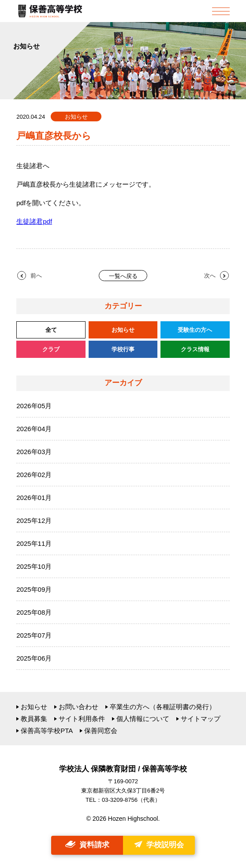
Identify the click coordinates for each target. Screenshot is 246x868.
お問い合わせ (78, 706)
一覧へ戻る (123, 276)
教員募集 (34, 718)
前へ (36, 275)
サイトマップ (200, 718)
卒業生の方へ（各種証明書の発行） (163, 706)
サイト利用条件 (82, 718)
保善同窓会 (100, 730)
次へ (210, 275)
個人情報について (142, 718)
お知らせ (34, 706)
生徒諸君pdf (34, 221)
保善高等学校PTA (47, 730)
